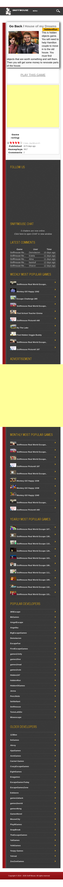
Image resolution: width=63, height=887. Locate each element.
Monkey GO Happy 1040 (24, 495)
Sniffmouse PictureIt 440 (25, 320)
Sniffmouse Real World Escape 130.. (30, 536)
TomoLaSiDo (16, 712)
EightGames (16, 772)
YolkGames (15, 845)
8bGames (14, 617)
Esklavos (14, 793)
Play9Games (16, 824)
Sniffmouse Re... (18, 252)
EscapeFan (15, 643)
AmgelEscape (16, 622)
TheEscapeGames (18, 835)
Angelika (14, 627)
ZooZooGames (17, 861)
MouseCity (15, 819)
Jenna (13, 691)
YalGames (15, 840)
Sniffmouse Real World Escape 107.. (30, 529)
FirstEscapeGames (19, 649)
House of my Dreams (40, 26)
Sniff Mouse (31, 876)
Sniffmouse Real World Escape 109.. (30, 580)
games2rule (15, 670)
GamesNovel (16, 814)
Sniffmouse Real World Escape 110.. (30, 544)
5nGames (14, 740)
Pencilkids (15, 696)
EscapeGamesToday (19, 782)
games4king (16, 808)
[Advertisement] (33, 106)
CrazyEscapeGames (19, 766)
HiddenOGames (17, 685)
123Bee (13, 735)
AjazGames (15, 750)
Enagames (15, 777)
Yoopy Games (16, 851)
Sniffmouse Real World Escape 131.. (30, 594)
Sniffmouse (20, 10)
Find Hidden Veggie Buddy (26, 335)
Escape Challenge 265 (23, 299)
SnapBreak (15, 830)
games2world (16, 803)
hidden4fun (15, 680)
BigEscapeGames (18, 633)
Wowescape (15, 717)
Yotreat (13, 856)
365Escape (15, 612)
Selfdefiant (15, 701)
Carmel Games (17, 761)
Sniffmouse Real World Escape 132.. (30, 587)
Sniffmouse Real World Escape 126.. (30, 551)
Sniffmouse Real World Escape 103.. (30, 558)
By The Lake (19, 328)
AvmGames (15, 756)
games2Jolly (16, 654)
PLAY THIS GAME (33, 75)
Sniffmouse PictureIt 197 (25, 349)
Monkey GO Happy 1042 (24, 291)
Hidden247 (15, 675)
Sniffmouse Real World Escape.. (28, 284)
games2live (15, 659)
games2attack (16, 798)
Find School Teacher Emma (26, 313)
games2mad (16, 664)
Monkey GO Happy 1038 (24, 488)
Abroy (13, 745)
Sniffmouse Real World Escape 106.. (30, 565)
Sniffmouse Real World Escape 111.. (30, 572)
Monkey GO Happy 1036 (24, 481)
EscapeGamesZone (19, 787)
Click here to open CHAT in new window (33, 234)
